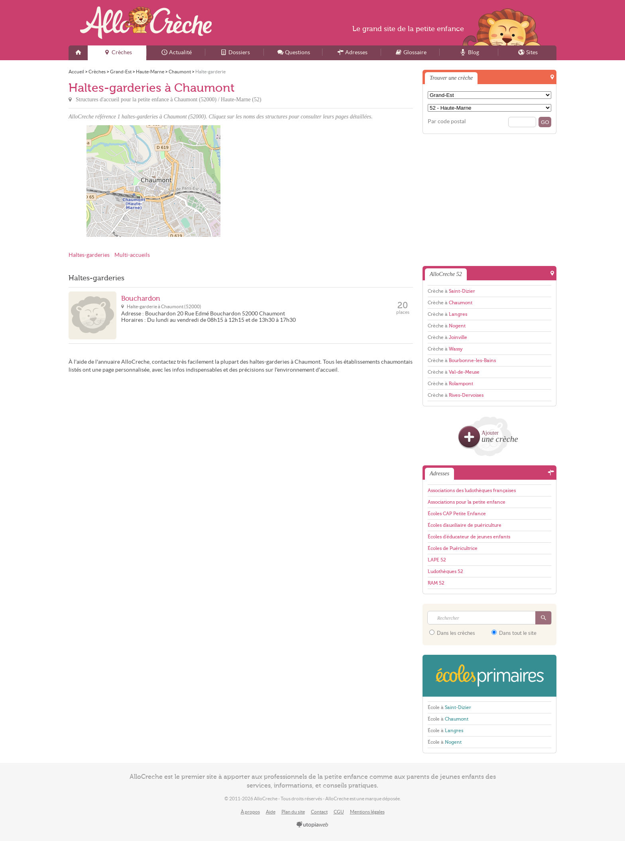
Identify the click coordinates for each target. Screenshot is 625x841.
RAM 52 (436, 583)
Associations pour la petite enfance (466, 502)
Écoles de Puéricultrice (453, 548)
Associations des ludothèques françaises (472, 490)
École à (449, 707)
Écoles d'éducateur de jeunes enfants (469, 537)
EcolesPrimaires (489, 676)
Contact (319, 811)
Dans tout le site (514, 633)
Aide (270, 811)
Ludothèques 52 (445, 571)
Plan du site (293, 811)
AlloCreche (146, 23)
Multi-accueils (132, 255)
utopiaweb (312, 825)
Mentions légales (367, 811)
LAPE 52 (437, 560)
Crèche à (451, 291)
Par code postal (447, 121)
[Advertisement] (328, 181)
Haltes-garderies (89, 255)
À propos (250, 811)
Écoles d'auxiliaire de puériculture (464, 525)
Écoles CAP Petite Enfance (457, 513)
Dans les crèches (452, 633)
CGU (339, 811)
